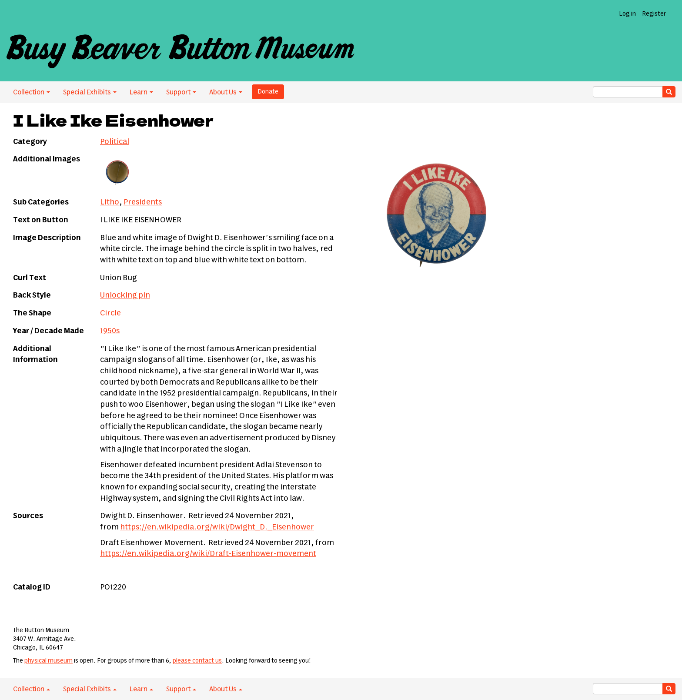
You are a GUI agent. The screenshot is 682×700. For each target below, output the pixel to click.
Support (181, 92)
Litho (109, 202)
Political (114, 142)
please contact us (197, 661)
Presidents (143, 202)
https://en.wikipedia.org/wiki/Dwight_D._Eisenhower (217, 527)
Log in (627, 14)
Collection (31, 92)
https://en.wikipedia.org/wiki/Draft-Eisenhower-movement (208, 554)
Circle (110, 313)
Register (654, 14)
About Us (225, 92)
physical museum (48, 661)
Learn (141, 92)
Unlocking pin (125, 295)
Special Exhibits (90, 92)
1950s (110, 331)
